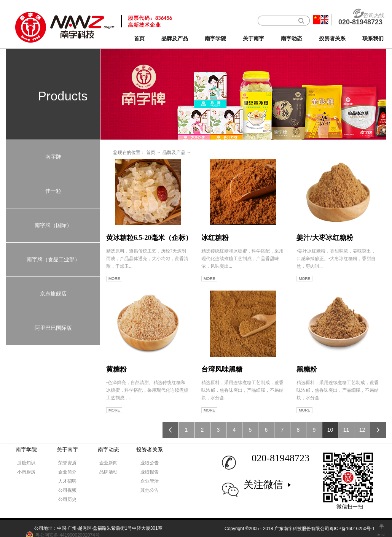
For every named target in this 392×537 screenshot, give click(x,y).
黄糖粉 (116, 369)
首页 (139, 38)
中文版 (316, 19)
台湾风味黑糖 (221, 369)
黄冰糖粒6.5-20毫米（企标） (149, 237)
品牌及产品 (174, 152)
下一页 (378, 430)
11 (346, 430)
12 (362, 430)
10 (330, 430)
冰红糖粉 (215, 237)
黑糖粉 (306, 369)
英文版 (324, 19)
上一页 (170, 430)
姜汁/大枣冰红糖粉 (324, 237)
